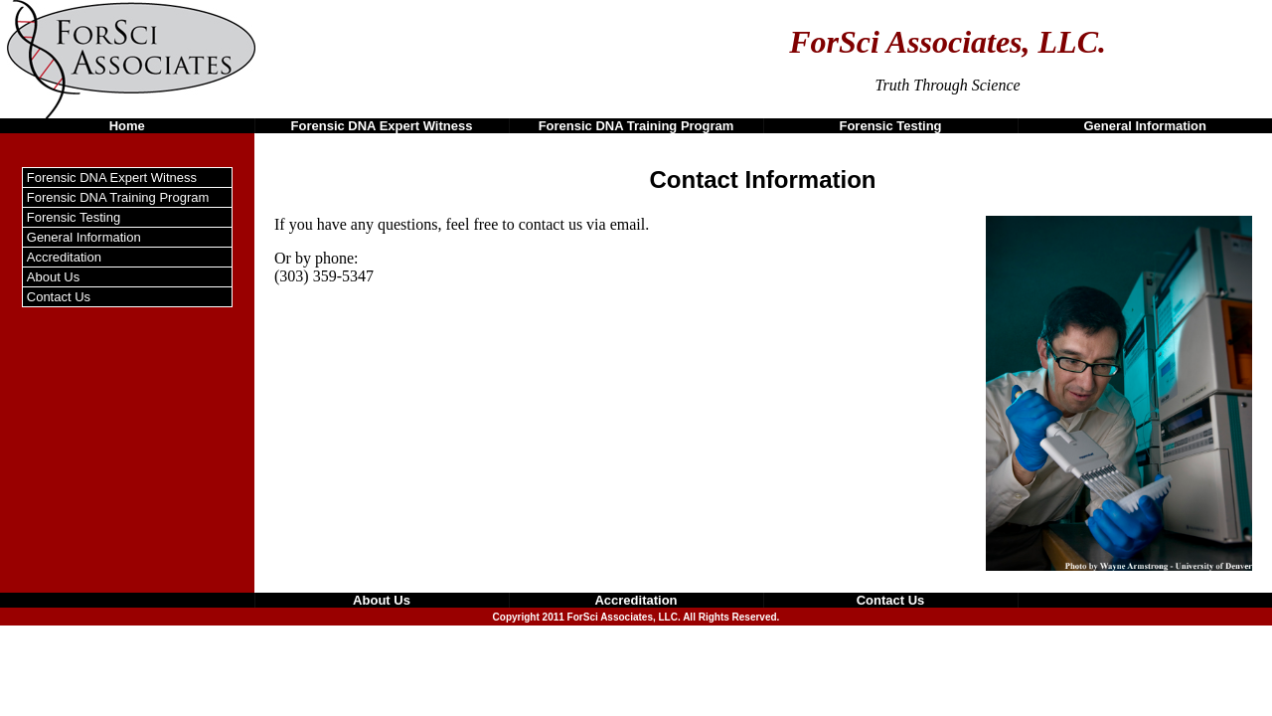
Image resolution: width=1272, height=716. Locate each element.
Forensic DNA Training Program (636, 125)
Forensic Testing (890, 125)
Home (127, 125)
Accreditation (64, 257)
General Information (1144, 125)
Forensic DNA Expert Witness (382, 125)
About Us (53, 276)
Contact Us (58, 296)
